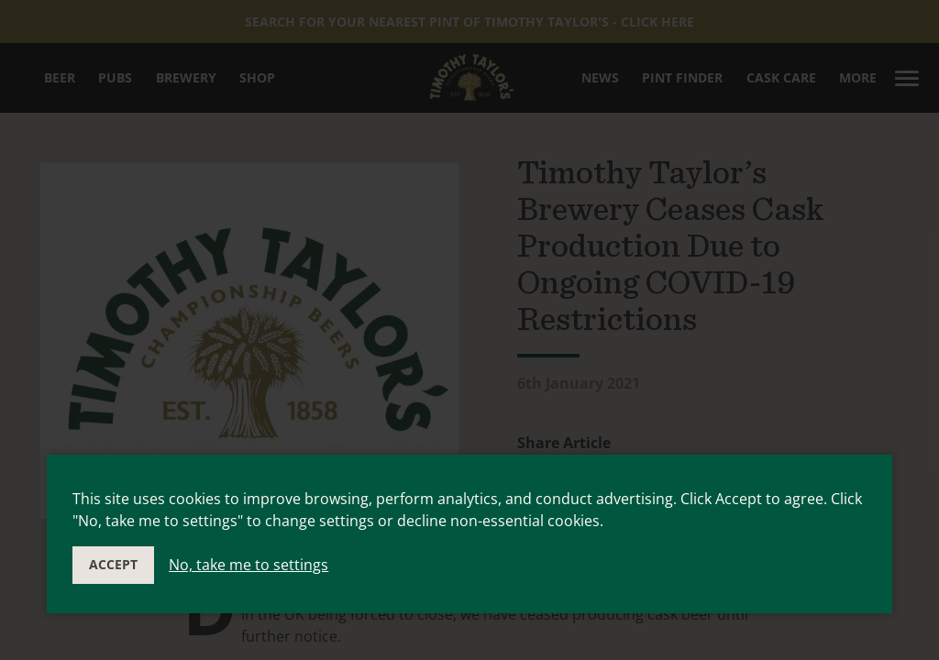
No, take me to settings (248, 565)
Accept (113, 564)
